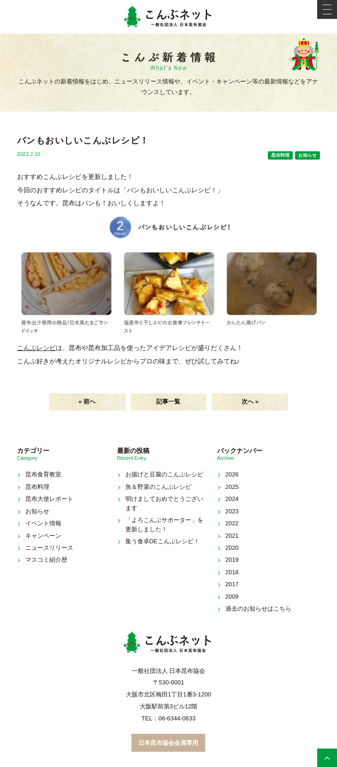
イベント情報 (43, 523)
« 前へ (86, 401)
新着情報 (168, 62)
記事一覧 (168, 401)
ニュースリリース (49, 547)
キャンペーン (43, 535)
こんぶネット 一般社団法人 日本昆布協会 (169, 17)
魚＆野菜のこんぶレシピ (158, 486)
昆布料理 (280, 155)
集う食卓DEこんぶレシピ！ (162, 541)
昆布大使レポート (49, 498)
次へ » (250, 401)
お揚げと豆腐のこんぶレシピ (164, 474)
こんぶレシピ (36, 347)
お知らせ (307, 155)
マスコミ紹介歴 (46, 559)
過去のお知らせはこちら (258, 608)
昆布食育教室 (43, 474)
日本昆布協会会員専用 (168, 742)
